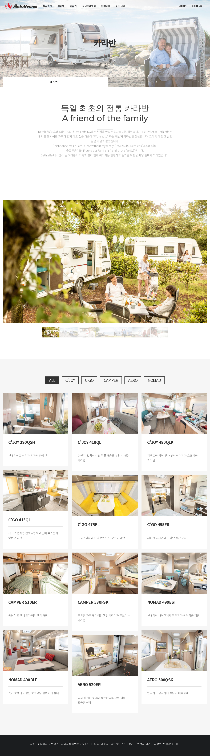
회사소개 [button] (47, 6)
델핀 (157, 82)
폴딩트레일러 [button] (89, 6)
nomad (154, 380)
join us (197, 6)
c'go (89, 380)
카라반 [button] (73, 6)
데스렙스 (55, 82)
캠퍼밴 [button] (61, 6)
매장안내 (105, 6)
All (52, 380)
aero (133, 380)
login (183, 6)
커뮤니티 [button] (120, 6)
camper (111, 380)
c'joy (70, 380)
